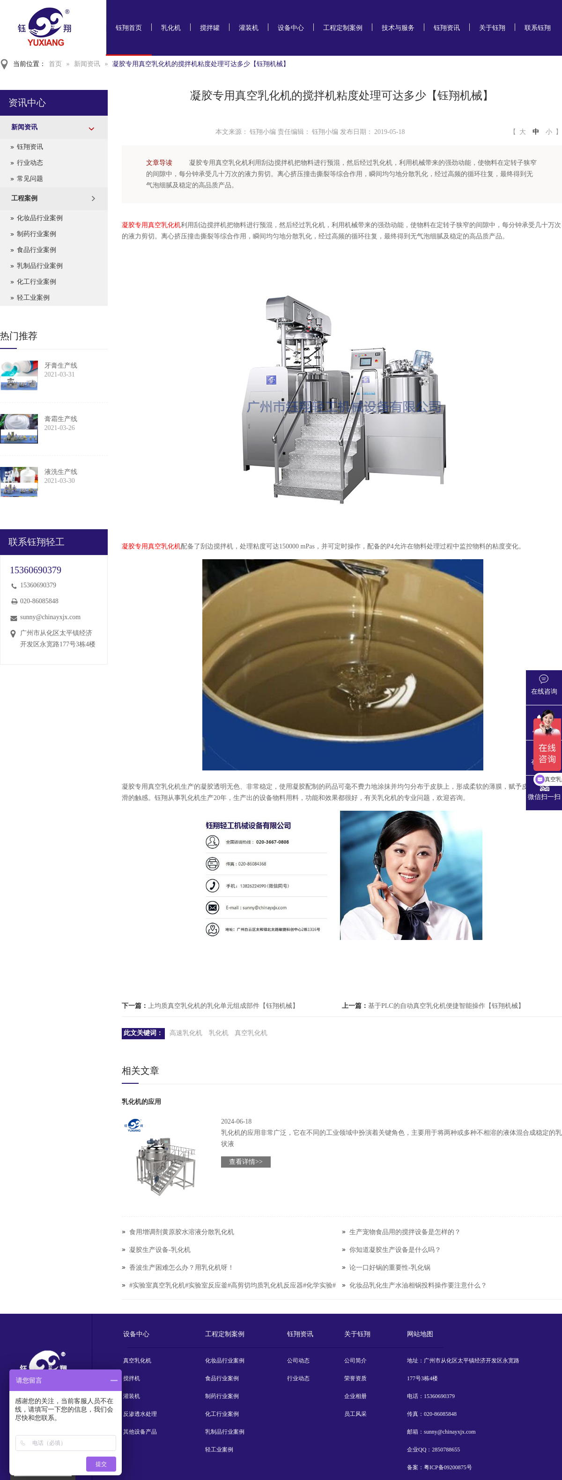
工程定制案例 (342, 27)
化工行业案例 (36, 281)
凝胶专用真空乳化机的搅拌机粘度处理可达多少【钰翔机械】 (200, 63)
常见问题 (30, 178)
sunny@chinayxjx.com (50, 617)
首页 (55, 63)
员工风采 (355, 1414)
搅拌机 (131, 1378)
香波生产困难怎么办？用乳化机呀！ (181, 1267)
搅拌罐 (210, 27)
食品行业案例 (36, 249)
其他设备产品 (140, 1431)
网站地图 (420, 1334)
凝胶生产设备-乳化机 (160, 1249)
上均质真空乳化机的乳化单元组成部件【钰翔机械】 (223, 1005)
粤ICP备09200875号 (448, 1467)
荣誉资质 (355, 1378)
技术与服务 (398, 27)
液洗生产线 (60, 471)
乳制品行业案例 (40, 265)
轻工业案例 (33, 297)
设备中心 (291, 27)
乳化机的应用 (141, 1101)
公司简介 (355, 1360)
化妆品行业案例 (40, 218)
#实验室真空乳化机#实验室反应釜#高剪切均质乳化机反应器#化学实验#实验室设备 (232, 1294)
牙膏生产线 (60, 365)
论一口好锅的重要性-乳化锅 (389, 1267)
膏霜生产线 (60, 418)
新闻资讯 (87, 63)
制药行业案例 (36, 233)
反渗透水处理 (140, 1414)
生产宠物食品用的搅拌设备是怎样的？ (405, 1232)
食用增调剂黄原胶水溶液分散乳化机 (181, 1232)
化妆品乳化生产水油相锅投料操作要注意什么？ (418, 1285)
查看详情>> (246, 1161)
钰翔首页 (129, 27)
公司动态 (298, 1360)
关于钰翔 (492, 27)
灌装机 (249, 27)
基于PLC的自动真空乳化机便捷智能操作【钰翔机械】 (446, 1005)
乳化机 (171, 27)
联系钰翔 (538, 27)
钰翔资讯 (447, 27)
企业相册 (355, 1396)
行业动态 (30, 162)
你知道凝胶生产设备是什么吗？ (395, 1249)
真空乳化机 (251, 1032)
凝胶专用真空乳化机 (151, 225)
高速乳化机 (186, 1032)
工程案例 (24, 198)
